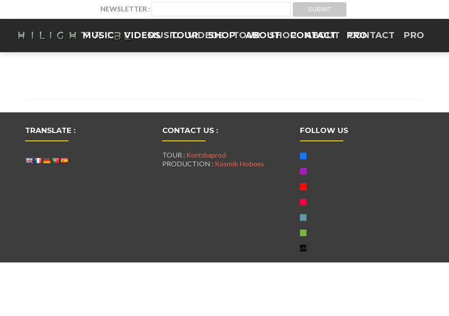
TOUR (184, 35)
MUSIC (98, 35)
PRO (356, 35)
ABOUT (263, 35)
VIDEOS (142, 35)
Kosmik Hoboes (239, 163)
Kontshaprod (206, 155)
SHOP (221, 35)
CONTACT (313, 35)
